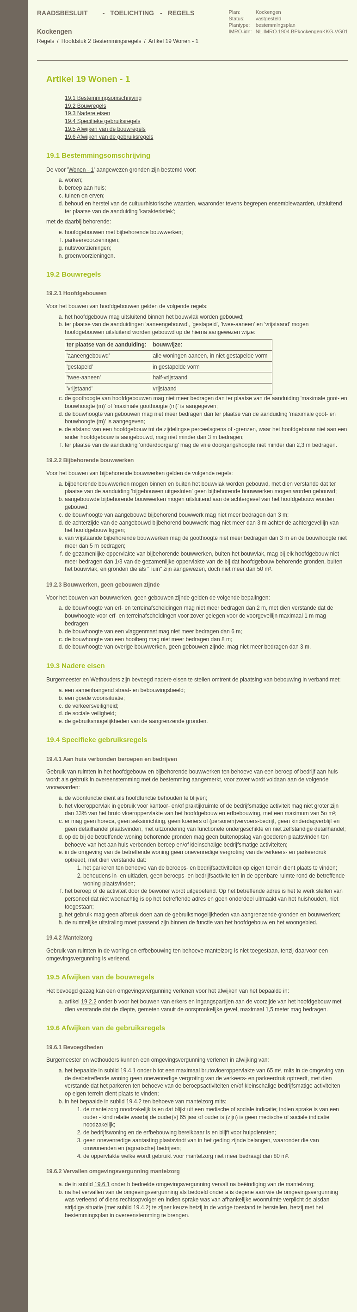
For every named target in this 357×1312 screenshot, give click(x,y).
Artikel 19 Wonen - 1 (173, 41)
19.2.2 (88, 1001)
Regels (45, 41)
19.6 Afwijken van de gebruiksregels (109, 137)
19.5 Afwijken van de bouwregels (105, 129)
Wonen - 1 (81, 170)
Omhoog (14, 134)
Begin (14, 78)
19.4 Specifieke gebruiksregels (102, 121)
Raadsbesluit (62, 13)
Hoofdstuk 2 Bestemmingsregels (102, 41)
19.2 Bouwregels (85, 106)
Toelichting (132, 13)
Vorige (14, 97)
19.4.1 (127, 1070)
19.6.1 (102, 1184)
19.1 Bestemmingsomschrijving (103, 98)
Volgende (14, 115)
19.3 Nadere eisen (87, 113)
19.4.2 (134, 1101)
